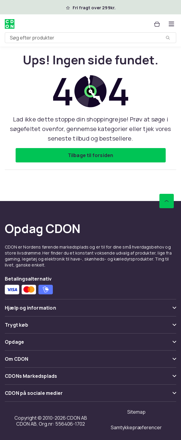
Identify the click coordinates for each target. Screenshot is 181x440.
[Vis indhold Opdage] (90, 344)
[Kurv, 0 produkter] (157, 24)
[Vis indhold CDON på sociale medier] (90, 395)
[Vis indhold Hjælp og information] (90, 310)
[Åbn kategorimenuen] (171, 24)
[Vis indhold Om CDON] (90, 361)
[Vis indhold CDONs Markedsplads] (90, 378)
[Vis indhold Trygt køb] (90, 327)
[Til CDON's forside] (9, 24)
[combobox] (90, 37)
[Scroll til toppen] (166, 201)
